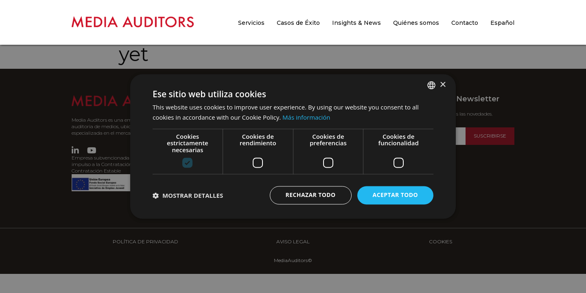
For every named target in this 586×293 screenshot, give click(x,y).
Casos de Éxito (298, 22)
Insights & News (356, 22)
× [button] (443, 85)
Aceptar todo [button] (395, 195)
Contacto (464, 22)
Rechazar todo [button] (311, 195)
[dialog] (293, 146)
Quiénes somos (416, 22)
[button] (188, 195)
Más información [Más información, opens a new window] (306, 118)
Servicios (251, 22)
